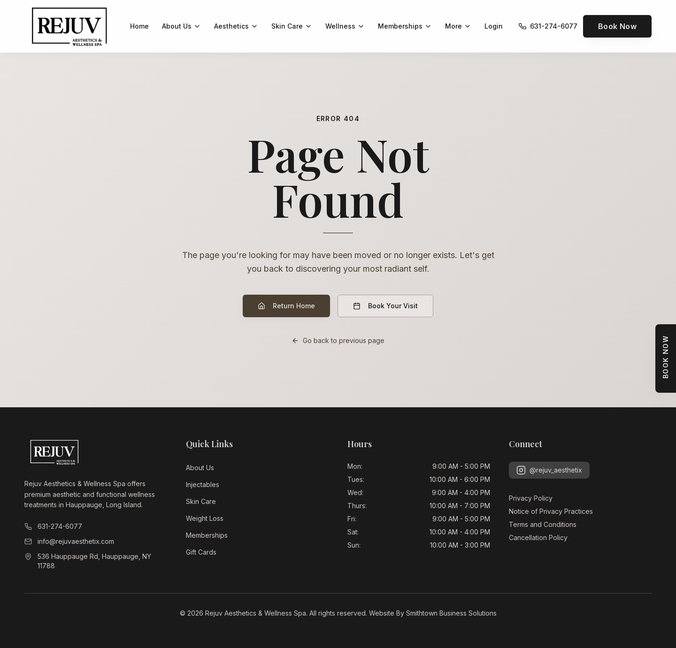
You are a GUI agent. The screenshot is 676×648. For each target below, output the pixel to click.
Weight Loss (204, 518)
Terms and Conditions (542, 524)
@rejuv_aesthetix (549, 470)
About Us (200, 468)
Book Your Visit (385, 306)
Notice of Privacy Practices (551, 511)
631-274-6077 (53, 526)
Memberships (207, 535)
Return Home (286, 306)
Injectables (202, 484)
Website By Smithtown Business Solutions (433, 613)
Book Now (617, 26)
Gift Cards (201, 552)
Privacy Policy (531, 498)
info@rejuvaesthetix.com (69, 541)
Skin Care (201, 501)
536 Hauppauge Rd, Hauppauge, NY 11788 (87, 561)
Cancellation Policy (538, 537)
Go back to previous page (338, 340)
